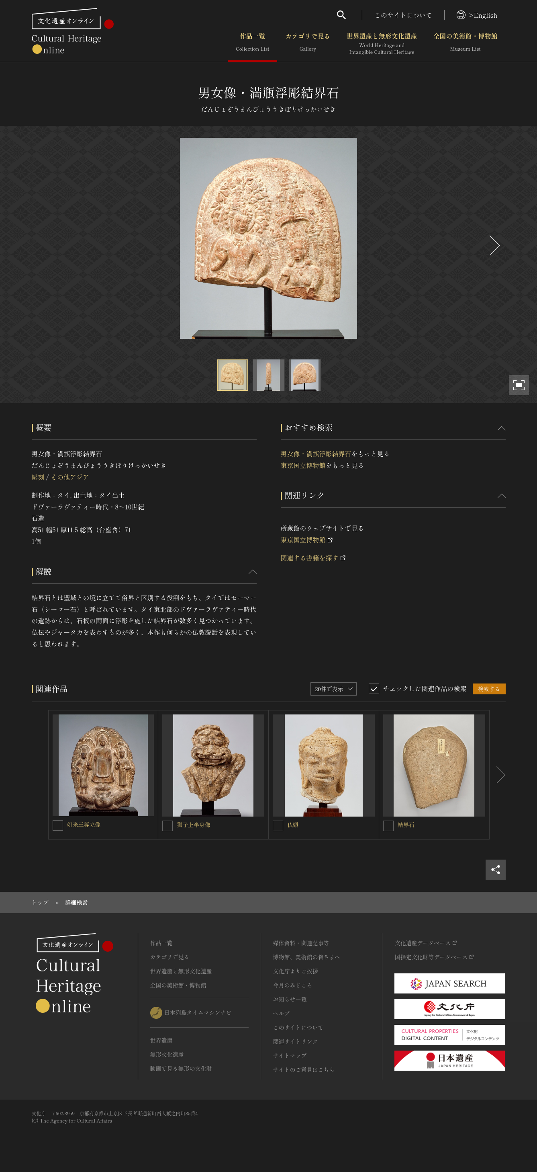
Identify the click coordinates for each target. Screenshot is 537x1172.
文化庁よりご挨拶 (295, 971)
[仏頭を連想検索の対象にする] (278, 826)
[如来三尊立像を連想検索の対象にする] (58, 825)
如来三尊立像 (84, 824)
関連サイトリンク (295, 1041)
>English (477, 15)
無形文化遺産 (167, 1054)
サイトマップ (290, 1055)
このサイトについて (403, 15)
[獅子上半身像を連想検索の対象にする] (167, 826)
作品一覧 (252, 44)
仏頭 (292, 825)
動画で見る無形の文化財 (181, 1068)
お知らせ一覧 (290, 999)
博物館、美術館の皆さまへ (307, 957)
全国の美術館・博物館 (465, 44)
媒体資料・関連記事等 (301, 943)
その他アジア (70, 477)
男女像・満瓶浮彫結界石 (316, 453)
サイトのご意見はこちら (304, 1069)
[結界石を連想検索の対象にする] (388, 826)
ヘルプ (281, 1013)
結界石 (406, 825)
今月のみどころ (292, 985)
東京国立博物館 (303, 465)
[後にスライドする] (494, 245)
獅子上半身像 (193, 825)
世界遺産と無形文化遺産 (381, 44)
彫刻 (38, 477)
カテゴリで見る (307, 44)
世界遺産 (161, 1040)
